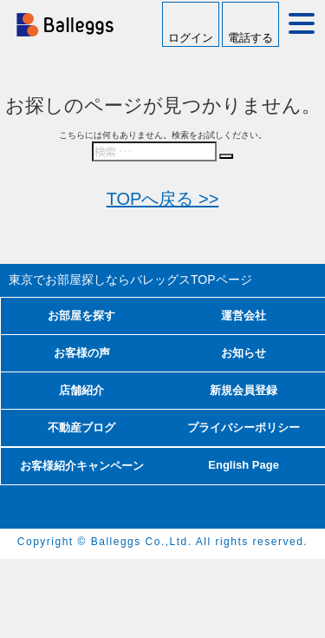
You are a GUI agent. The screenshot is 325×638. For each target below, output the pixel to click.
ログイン (190, 37)
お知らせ (243, 352)
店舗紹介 (81, 390)
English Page (243, 464)
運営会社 (243, 315)
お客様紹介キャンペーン (82, 465)
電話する (250, 37)
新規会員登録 (243, 390)
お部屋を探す (81, 315)
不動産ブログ (81, 427)
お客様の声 (82, 352)
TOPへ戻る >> (163, 198)
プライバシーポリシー (243, 427)
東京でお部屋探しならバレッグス (130, 279)
